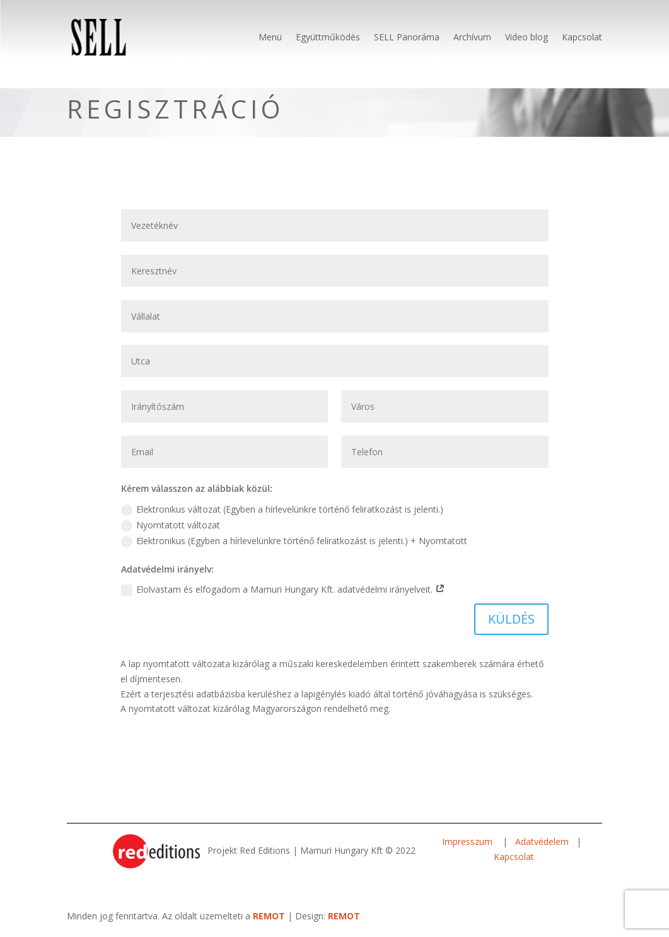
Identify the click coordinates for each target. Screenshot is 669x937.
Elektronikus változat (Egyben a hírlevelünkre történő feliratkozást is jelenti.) (282, 509)
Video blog (526, 37)
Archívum (472, 37)
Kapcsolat (582, 37)
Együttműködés (328, 37)
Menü (270, 37)
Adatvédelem (542, 841)
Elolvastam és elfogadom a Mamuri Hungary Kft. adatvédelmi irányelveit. (283, 589)
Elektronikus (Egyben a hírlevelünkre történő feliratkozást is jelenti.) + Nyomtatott (294, 541)
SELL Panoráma (406, 37)
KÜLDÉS (511, 618)
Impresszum (468, 841)
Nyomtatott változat (170, 525)
